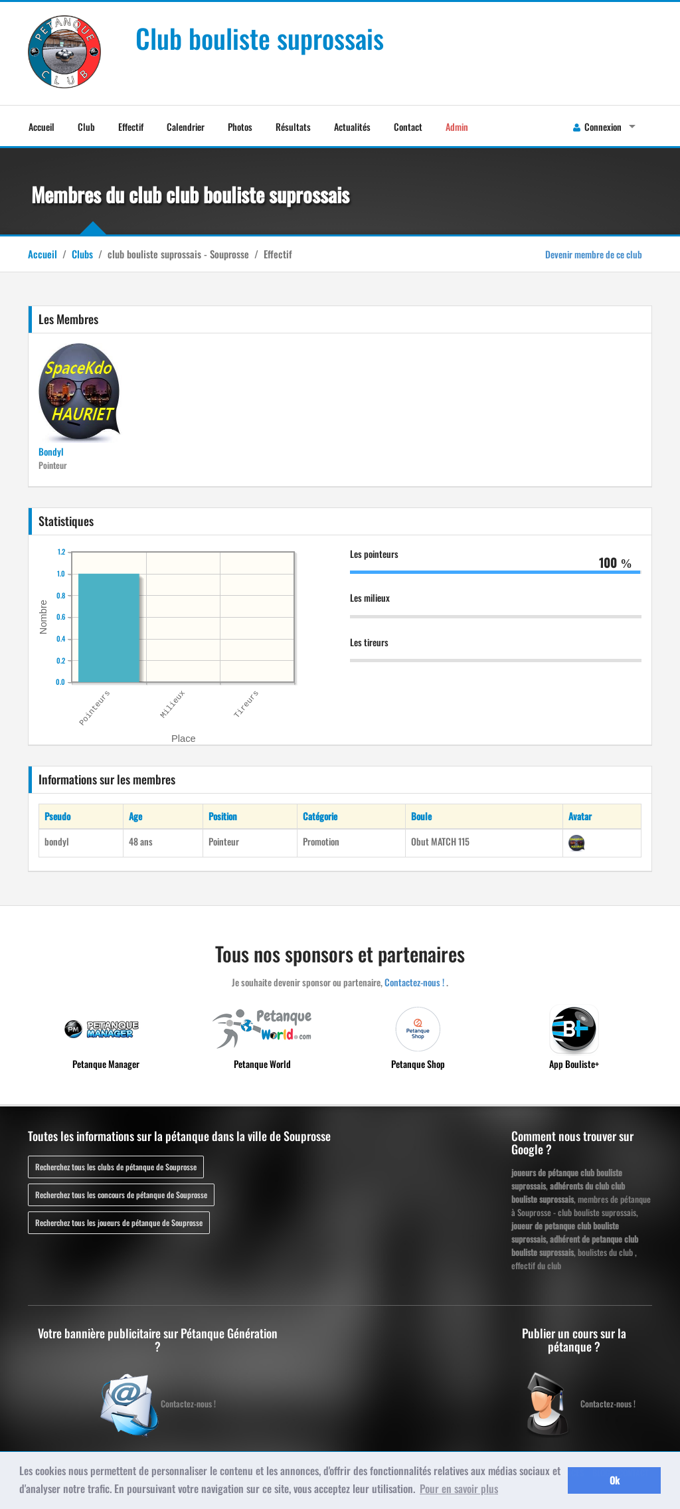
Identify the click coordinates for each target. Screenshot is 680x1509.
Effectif (130, 126)
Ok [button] (615, 1480)
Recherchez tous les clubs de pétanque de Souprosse (116, 1166)
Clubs (82, 253)
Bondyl (51, 451)
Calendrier (186, 126)
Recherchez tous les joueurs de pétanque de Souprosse (119, 1222)
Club (86, 126)
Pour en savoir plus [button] (459, 1488)
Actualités (352, 126)
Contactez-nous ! (414, 982)
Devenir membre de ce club (593, 254)
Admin (457, 126)
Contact (408, 126)
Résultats (293, 126)
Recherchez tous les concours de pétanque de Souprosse (121, 1194)
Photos (240, 126)
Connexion (597, 126)
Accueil (41, 126)
